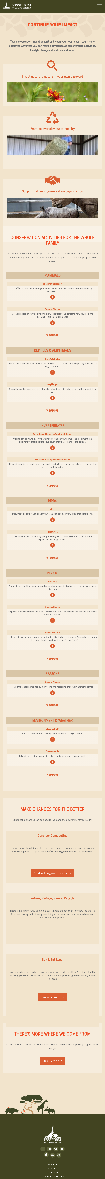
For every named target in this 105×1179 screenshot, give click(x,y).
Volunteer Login (52, 1137)
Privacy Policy (52, 1141)
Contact (52, 1125)
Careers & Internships (52, 1133)
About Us (52, 1121)
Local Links (52, 1129)
